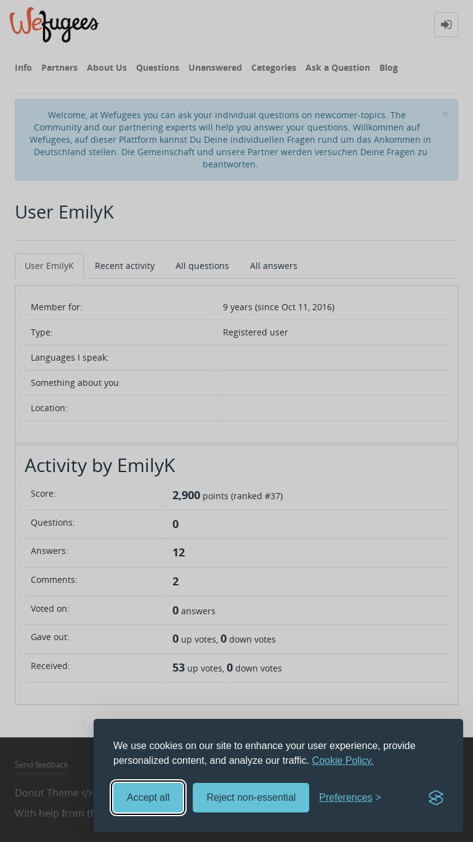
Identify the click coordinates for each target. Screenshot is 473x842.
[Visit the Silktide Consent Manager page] (436, 797)
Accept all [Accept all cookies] (148, 797)
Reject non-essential (251, 797)
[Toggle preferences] (350, 798)
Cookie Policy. (343, 760)
